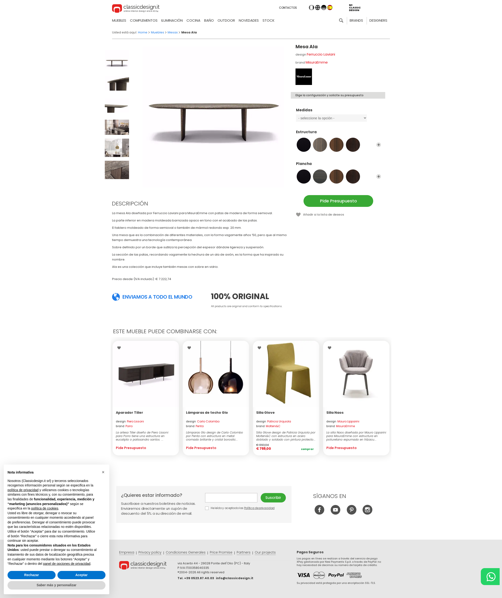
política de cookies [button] (44, 508)
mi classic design (355, 8)
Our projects (265, 552)
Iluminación (172, 20)
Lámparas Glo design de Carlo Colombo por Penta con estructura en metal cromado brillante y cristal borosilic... (214, 436)
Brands (356, 20)
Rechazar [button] (31, 575)
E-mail (231, 497)
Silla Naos (335, 412)
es (329, 7)
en (317, 7)
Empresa (126, 552)
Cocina (193, 20)
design (130, 421)
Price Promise (221, 552)
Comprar (307, 449)
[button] (103, 472)
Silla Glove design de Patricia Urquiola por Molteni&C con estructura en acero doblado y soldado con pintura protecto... (286, 436)
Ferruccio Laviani (321, 54)
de (323, 7)
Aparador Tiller (129, 412)
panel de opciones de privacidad (66, 564)
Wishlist (120, 347)
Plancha (338, 166)
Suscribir (273, 497)
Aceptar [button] (81, 575)
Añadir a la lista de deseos (323, 214)
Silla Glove (265, 412)
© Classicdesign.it (148, 566)
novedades (249, 20)
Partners (244, 552)
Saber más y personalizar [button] (57, 585)
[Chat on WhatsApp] (490, 576)
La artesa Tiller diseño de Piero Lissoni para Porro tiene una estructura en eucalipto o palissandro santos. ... (142, 436)
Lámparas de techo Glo (207, 412)
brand (124, 426)
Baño (209, 20)
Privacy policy (150, 552)
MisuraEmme (317, 62)
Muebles (119, 20)
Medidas (338, 112)
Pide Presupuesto (338, 201)
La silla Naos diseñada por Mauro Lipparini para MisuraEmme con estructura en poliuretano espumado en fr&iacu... (356, 436)
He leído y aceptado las (240, 508)
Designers (378, 20)
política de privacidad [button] (23, 490)
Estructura (338, 134)
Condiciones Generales (186, 552)
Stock (269, 20)
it (311, 7)
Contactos (288, 8)
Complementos (144, 20)
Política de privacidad (259, 508)
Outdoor (226, 20)
